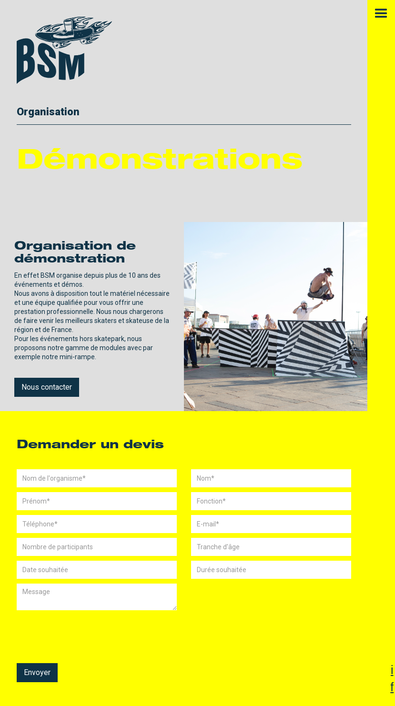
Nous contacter (46, 387)
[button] (381, 14)
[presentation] (89, 633)
